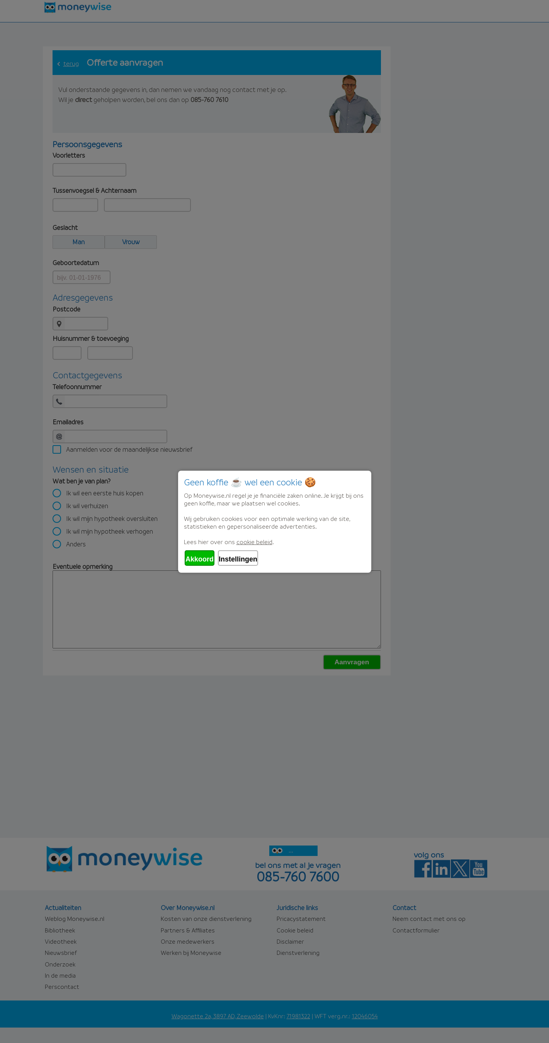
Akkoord (199, 559)
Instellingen (238, 559)
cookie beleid (254, 542)
